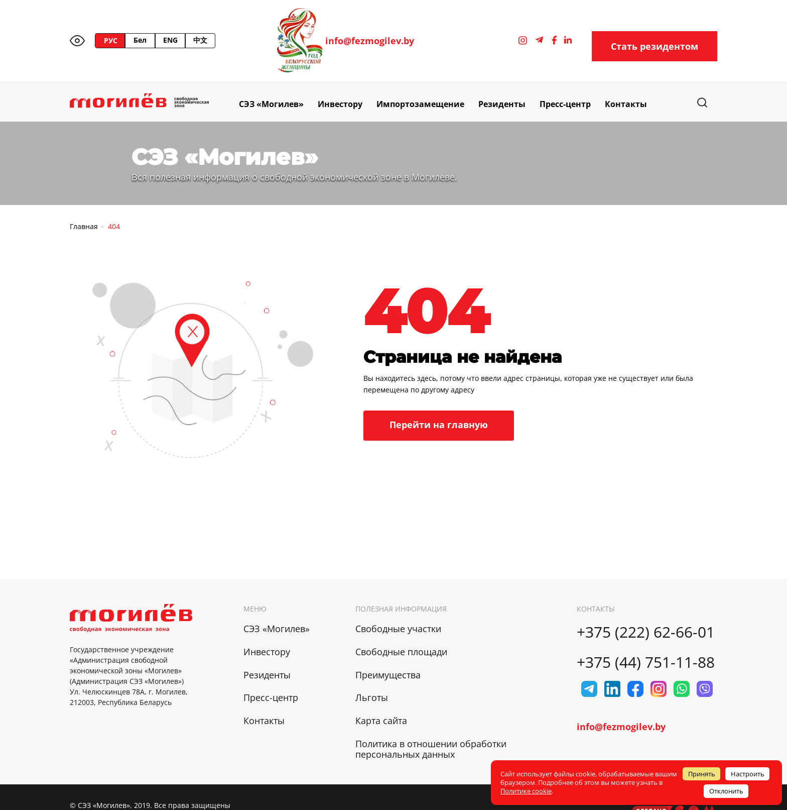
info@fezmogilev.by (369, 41)
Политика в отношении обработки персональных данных (430, 749)
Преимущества (388, 675)
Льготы (371, 697)
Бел (140, 40)
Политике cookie (526, 790)
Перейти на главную (438, 425)
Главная (84, 226)
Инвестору (340, 104)
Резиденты (502, 104)
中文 (200, 40)
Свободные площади (401, 652)
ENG (170, 40)
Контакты (626, 104)
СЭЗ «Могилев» (271, 104)
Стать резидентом (654, 46)
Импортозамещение (420, 104)
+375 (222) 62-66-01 (646, 632)
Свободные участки (398, 629)
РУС (110, 40)
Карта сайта (381, 721)
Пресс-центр (565, 104)
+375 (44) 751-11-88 (646, 662)
